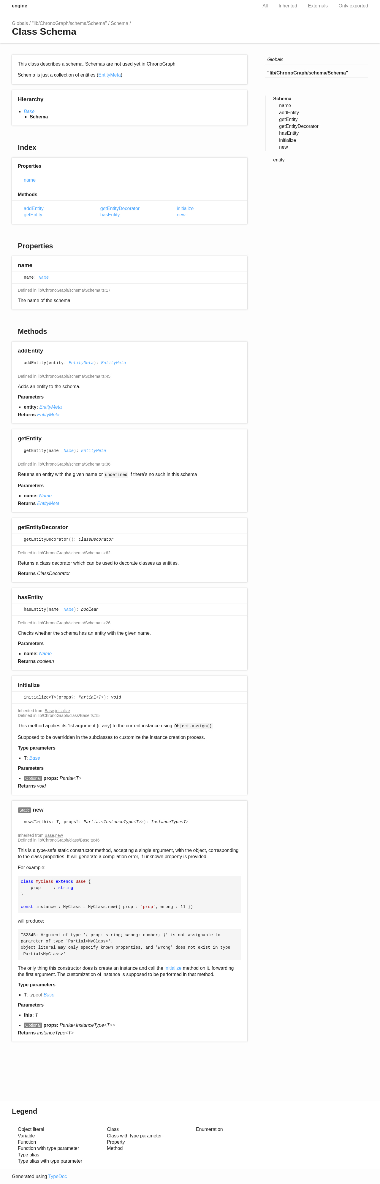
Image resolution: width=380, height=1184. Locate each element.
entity (278, 159)
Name (44, 277)
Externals (318, 5)
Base (29, 111)
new (181, 214)
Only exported (353, 5)
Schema (119, 23)
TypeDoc (57, 1176)
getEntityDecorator (120, 208)
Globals (20, 23)
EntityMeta (109, 74)
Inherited (288, 5)
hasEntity (110, 214)
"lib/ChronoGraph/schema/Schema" (69, 23)
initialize (185, 208)
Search (247, 6)
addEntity (34, 208)
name (30, 179)
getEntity (33, 214)
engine (19, 5)
